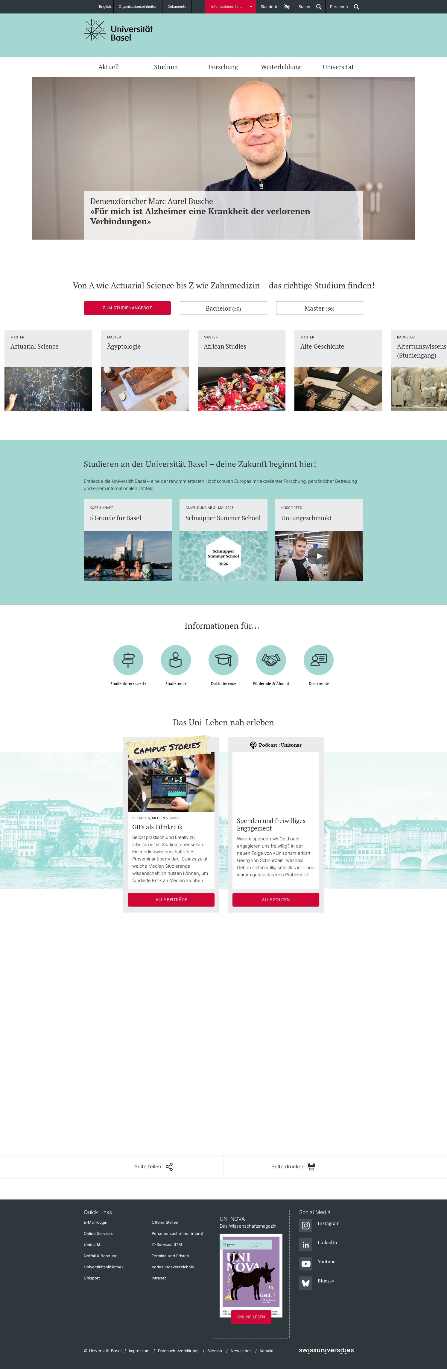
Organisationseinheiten (140, 6)
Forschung (223, 67)
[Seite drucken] (293, 1166)
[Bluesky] (316, 1283)
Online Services (98, 1233)
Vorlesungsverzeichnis (173, 1266)
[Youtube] (317, 1264)
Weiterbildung (281, 67)
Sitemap (214, 1350)
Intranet (159, 1278)
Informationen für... (227, 6)
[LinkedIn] (318, 1245)
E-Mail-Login (95, 1222)
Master (320, 308)
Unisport (92, 1278)
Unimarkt (92, 1244)
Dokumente (180, 6)
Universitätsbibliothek (104, 1266)
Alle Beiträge (171, 899)
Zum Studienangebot (127, 307)
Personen (337, 8)
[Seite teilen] (153, 1166)
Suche (302, 8)
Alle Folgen (276, 899)
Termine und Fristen (170, 1255)
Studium (166, 67)
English (104, 6)
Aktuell (108, 67)
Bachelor (223, 308)
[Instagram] (319, 1226)
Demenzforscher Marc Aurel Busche (223, 211)
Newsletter (241, 1350)
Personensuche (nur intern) (177, 1233)
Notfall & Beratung (101, 1255)
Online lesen (251, 1316)
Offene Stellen (165, 1222)
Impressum (139, 1350)
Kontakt (266, 1350)
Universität (338, 67)
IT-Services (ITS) (167, 1244)
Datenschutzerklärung (178, 1350)
